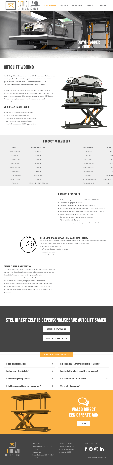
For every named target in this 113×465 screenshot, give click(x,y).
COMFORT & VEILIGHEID (56, 338)
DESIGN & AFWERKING (56, 329)
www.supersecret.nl (102, 457)
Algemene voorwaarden (67, 449)
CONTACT (83, 423)
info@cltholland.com (67, 446)
